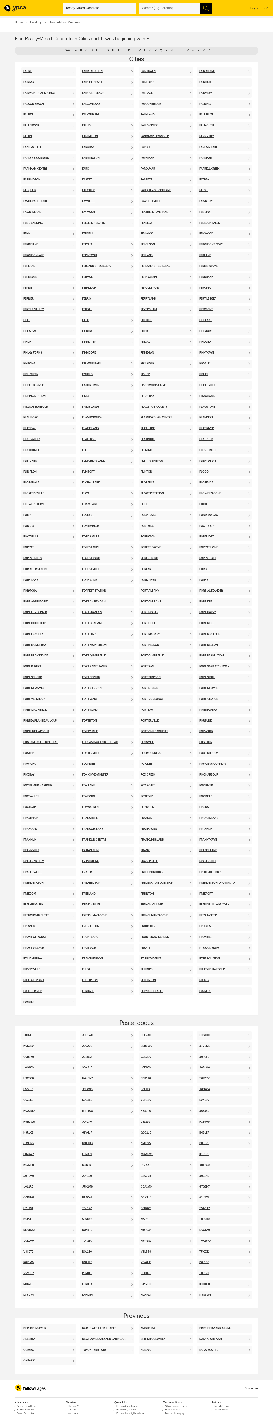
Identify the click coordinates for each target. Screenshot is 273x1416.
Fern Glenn (149, 277)
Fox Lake (88, 785)
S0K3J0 (87, 1067)
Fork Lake (30, 580)
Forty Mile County (154, 731)
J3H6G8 (87, 1089)
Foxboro (88, 796)
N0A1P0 (87, 1262)
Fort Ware (89, 699)
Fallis (86, 125)
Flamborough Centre (156, 417)
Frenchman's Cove (154, 915)
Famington (90, 136)
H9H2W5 (29, 1122)
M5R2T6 (146, 1219)
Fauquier (29, 190)
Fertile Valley (33, 309)
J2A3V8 (146, 1176)
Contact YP (74, 1406)
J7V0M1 (204, 1046)
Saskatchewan (210, 1339)
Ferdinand (30, 244)
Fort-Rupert (91, 710)
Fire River (147, 363)
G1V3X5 (204, 1197)
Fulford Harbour (212, 969)
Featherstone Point (155, 212)
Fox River (206, 785)
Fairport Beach (93, 93)
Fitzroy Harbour (35, 407)
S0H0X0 (146, 1208)
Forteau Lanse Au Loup (40, 720)
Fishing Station (34, 396)
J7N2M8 (87, 1186)
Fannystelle (32, 147)
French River (91, 904)
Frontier (205, 937)
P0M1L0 (87, 1273)
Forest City (90, 547)
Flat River (206, 428)
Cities (136, 59)
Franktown (208, 839)
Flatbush (89, 439)
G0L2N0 (146, 1057)
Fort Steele (149, 688)
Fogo (203, 504)
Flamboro (30, 417)
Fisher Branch (33, 385)
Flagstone (207, 407)
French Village (152, 904)
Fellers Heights (93, 223)
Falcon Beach (33, 104)
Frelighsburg (33, 904)
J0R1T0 (204, 1057)
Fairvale (147, 93)
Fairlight (206, 82)
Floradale (31, 482)
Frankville (31, 850)
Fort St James (33, 688)
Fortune (205, 720)
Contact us (251, 1388)
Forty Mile (90, 731)
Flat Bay (29, 428)
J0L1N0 (204, 1176)
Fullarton (90, 980)
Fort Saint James (94, 666)
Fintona (29, 363)
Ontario (29, 1360)
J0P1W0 (87, 1035)
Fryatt (145, 948)
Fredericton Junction (157, 883)
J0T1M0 (28, 1176)
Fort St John (92, 688)
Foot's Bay (207, 526)
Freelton (147, 893)
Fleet (86, 450)
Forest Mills (32, 558)
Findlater (89, 342)
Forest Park (91, 558)
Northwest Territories (99, 1328)
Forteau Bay (208, 710)
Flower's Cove (210, 493)
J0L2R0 (28, 1186)
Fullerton (148, 980)
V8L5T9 (146, 1251)
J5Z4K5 (146, 1165)
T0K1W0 (205, 1241)
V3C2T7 (28, 1251)
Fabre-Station (92, 71)
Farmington (91, 158)
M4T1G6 (87, 1111)
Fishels (87, 374)
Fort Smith (207, 677)
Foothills (30, 536)
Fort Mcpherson (94, 645)
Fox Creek (148, 774)
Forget (204, 569)
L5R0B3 (87, 1284)
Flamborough (92, 417)
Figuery (87, 331)
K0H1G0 (204, 1284)
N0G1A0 (204, 1230)
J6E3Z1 (204, 1111)
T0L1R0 (204, 1273)
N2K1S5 (146, 1143)
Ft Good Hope (209, 948)
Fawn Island (32, 212)
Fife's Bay (30, 331)
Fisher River (90, 385)
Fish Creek (30, 374)
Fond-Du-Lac (208, 515)
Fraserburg (90, 861)
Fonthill (147, 526)
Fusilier (28, 1002)
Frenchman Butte (36, 915)
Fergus (87, 244)
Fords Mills (90, 536)
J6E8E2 (87, 1057)
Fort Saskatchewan (214, 666)
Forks (203, 580)
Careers (72, 1410)
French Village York (214, 904)
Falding (205, 104)
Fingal (145, 342)
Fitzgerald (207, 396)
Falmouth (206, 125)
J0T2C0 (204, 1165)
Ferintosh (89, 255)
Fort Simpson (151, 677)
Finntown (206, 352)
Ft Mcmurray (32, 958)
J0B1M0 (204, 1067)
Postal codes (136, 1023)
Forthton (89, 720)
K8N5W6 (205, 1295)
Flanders (206, 417)
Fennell (87, 233)
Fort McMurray (34, 645)
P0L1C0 (204, 1262)
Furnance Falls (152, 991)
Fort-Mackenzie (35, 710)
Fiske (85, 396)
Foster (28, 753)
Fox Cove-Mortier (95, 774)
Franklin (205, 829)
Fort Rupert (32, 666)
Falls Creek (149, 125)
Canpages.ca (221, 1410)
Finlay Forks (32, 352)
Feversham (149, 309)
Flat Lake (148, 428)
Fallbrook (31, 125)
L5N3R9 (87, 1154)
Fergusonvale (33, 255)
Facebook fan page (175, 1413)
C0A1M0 (146, 1186)
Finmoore (89, 352)
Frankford (149, 829)
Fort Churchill (152, 601)
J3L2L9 (145, 1122)
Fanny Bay (206, 136)
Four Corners (151, 753)
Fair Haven (148, 71)
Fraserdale (149, 861)
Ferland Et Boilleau (96, 266)
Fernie (27, 288)
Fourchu (29, 764)
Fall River (206, 114)
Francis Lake (208, 818)
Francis (146, 818)
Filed (144, 331)
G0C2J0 (146, 1132)
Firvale (204, 363)
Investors (73, 1413)
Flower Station (152, 493)
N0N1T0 (87, 1230)
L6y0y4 (28, 1295)
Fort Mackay (150, 634)
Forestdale (207, 558)
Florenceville (33, 493)
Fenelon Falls (209, 223)
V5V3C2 (28, 1273)
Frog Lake (206, 926)
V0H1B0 (146, 1100)
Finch (27, 342)
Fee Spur (205, 212)
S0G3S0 (87, 1100)
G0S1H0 (204, 1035)
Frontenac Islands (155, 937)
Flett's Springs (152, 461)
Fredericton (91, 883)
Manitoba (148, 1328)
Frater (87, 872)
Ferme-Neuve (208, 266)
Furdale (88, 991)
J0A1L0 (87, 1176)
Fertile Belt (207, 298)
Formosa (30, 590)
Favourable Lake (35, 201)
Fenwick (147, 233)
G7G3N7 (204, 1186)
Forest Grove (151, 547)
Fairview (205, 93)
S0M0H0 (87, 1219)
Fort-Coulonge (152, 699)
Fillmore (205, 331)
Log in (255, 8)
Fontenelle (90, 526)
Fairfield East (92, 82)
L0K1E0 (204, 1100)
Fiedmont (206, 309)
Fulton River (32, 991)
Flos (85, 493)
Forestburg (149, 558)
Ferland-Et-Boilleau (155, 266)
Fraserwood (32, 872)
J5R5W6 (146, 1046)
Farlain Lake (208, 147)
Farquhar (148, 168)
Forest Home (208, 547)
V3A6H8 (146, 1262)
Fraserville (207, 861)
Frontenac (90, 937)
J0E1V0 (146, 1067)
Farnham (205, 158)
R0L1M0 (28, 1262)
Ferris (86, 298)
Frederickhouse (152, 872)
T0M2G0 (204, 1078)
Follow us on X (173, 1410)
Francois (30, 829)
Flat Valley (31, 439)
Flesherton (207, 450)
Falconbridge (151, 104)
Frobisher (148, 926)
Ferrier (28, 298)
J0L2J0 (146, 1035)
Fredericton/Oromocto (217, 883)
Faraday (88, 147)
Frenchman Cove (94, 915)
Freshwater (208, 915)
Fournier (88, 764)
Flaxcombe (31, 450)
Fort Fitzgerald (35, 612)
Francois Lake (92, 829)
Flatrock (148, 439)
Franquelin (90, 850)
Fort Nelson (150, 645)
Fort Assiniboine (35, 601)
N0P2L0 (28, 1219)
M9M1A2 (29, 1230)
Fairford (147, 82)
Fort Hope (148, 623)
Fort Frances (92, 612)
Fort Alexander (211, 590)
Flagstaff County (154, 407)
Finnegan (147, 352)
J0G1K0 (28, 1067)
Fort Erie (205, 601)
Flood (204, 471)
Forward (206, 731)
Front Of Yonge (34, 937)
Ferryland (148, 298)
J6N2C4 (204, 1089)
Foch (144, 504)
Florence (147, 482)
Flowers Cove (33, 504)
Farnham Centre (35, 168)
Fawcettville (150, 201)
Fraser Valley (33, 861)
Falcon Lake (91, 104)
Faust (203, 190)
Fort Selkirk (32, 677)
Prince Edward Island (215, 1328)
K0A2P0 (28, 1165)
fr (266, 8)
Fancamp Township (155, 136)
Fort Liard (89, 634)
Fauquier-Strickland (156, 190)
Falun (27, 136)
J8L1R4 (145, 1089)
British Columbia (153, 1339)
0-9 (67, 50)
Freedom (29, 893)
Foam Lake (89, 504)
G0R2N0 (28, 1197)
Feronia (205, 288)
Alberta (29, 1339)
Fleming (146, 450)
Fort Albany (150, 590)
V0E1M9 (28, 1241)
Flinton (146, 471)
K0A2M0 (29, 1111)
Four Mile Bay (209, 753)
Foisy (27, 515)
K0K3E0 (28, 1046)
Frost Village (33, 948)
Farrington (31, 179)
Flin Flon (30, 471)
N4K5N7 (87, 1078)
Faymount (89, 212)
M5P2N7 (146, 1241)
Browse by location (126, 1410)
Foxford (147, 796)
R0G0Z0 (146, 1273)
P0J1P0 (204, 1143)
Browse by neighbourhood (130, 1413)
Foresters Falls (35, 569)
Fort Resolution (211, 655)
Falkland (148, 114)
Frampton (30, 818)
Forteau (147, 710)
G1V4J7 (87, 1132)
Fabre (27, 71)
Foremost (206, 536)
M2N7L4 (146, 1295)
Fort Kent (206, 623)
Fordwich (148, 536)
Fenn (26, 233)
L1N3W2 (28, 1154)
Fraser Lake (208, 850)
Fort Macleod (209, 634)
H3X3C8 (28, 1078)
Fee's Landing (33, 223)
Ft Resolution (209, 958)
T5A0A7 (204, 1208)
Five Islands (91, 407)
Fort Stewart (209, 688)
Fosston (205, 742)
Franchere (90, 818)
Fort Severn (91, 677)
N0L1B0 (87, 1251)
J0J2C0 (87, 1046)
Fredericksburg (210, 872)
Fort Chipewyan (94, 601)
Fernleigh (89, 288)
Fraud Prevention (26, 1413)
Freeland (89, 893)
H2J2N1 (28, 1208)
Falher (28, 114)
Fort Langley (33, 634)
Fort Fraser (149, 612)
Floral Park (91, 482)
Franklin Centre (94, 839)
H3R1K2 (28, 1132)
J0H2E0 (28, 1035)
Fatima (204, 179)
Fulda (86, 969)
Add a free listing (26, 1410)
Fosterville (90, 753)
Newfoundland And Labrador (104, 1339)
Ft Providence (151, 958)
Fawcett (88, 201)
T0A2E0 (87, 1241)
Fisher (145, 374)
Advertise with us (26, 1406)
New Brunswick (34, 1328)
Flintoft (88, 471)
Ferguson (148, 244)
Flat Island (90, 428)
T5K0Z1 (204, 1251)
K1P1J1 (204, 1154)
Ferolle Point (151, 288)
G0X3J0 (146, 1197)
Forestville (90, 569)
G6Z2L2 (28, 1100)
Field (26, 320)
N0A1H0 (87, 1143)
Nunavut (147, 1350)
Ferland (147, 255)
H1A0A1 (87, 1197)
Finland (205, 342)
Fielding (146, 320)
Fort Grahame (92, 623)
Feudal (87, 309)
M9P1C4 (146, 1230)
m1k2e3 (28, 1284)
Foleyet (88, 515)
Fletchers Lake (93, 461)
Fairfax (28, 82)
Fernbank (206, 277)
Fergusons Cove (211, 244)
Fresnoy (29, 926)
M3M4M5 (147, 1154)
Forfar (146, 569)
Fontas (28, 526)
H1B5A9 (204, 1122)
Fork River (148, 580)
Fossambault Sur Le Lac (40, 742)
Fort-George (208, 699)
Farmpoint (148, 158)
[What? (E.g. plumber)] (99, 8)
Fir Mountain (91, 363)
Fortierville (150, 720)
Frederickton (33, 883)
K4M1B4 (87, 1295)
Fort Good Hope (35, 623)
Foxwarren (90, 807)
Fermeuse (30, 277)
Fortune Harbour (36, 731)
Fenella (146, 223)
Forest (28, 547)
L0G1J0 (28, 1089)
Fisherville (207, 385)
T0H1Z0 (87, 1208)
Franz (145, 850)
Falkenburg (90, 114)
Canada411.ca (221, 1406)
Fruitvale (89, 948)
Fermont (88, 277)
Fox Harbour (208, 774)
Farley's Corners (36, 158)
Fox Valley (31, 796)
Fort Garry (207, 612)
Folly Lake (148, 515)
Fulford (147, 969)
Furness (205, 991)
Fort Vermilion (34, 699)
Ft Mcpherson (92, 958)
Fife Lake (205, 320)
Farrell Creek (209, 168)
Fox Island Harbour (37, 785)
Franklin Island (152, 839)
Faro (85, 168)
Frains (204, 807)
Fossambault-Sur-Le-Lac (100, 742)
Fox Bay (29, 774)
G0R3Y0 (28, 1057)
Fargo (145, 147)
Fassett (146, 179)
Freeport (206, 893)
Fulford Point (33, 980)
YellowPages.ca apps (176, 1406)
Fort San (147, 666)
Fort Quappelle (152, 655)
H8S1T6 (146, 1111)
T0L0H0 (204, 1219)
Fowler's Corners (212, 764)
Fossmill (147, 742)
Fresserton (90, 926)
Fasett (87, 179)
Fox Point (148, 785)
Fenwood (206, 233)
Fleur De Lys (207, 461)
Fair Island (207, 71)
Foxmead (205, 796)
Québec (28, 1350)
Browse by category (127, 1406)
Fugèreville (31, 969)
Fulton (204, 980)
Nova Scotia (208, 1350)
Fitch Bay (147, 396)
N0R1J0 (146, 1078)
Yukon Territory (94, 1350)
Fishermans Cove (153, 385)
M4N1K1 (87, 1165)
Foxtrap (29, 807)
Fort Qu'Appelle (94, 655)
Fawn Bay (206, 201)
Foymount (148, 807)
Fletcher (30, 461)
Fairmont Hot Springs (39, 93)
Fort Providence (35, 655)
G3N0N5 (28, 1143)
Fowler (146, 764)
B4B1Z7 (204, 1132)
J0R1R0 (87, 1122)
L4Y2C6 (146, 1284)
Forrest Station (94, 590)
